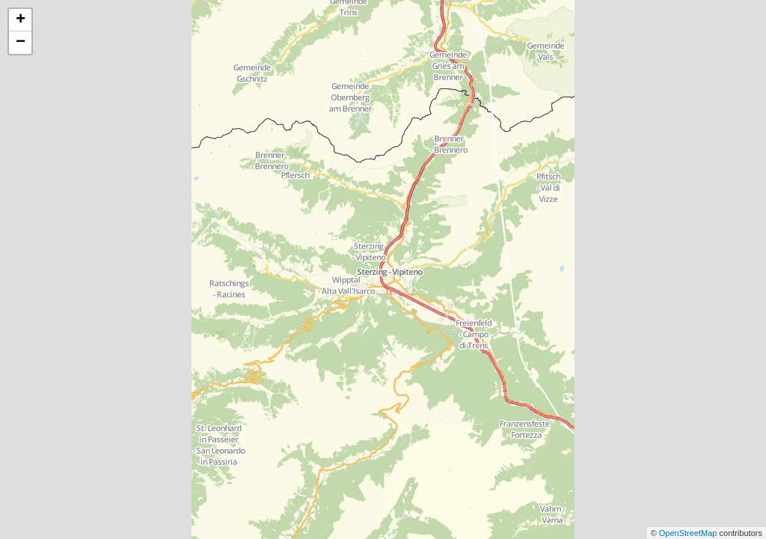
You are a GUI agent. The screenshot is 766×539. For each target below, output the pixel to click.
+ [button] (20, 20)
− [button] (20, 42)
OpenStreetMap (689, 533)
